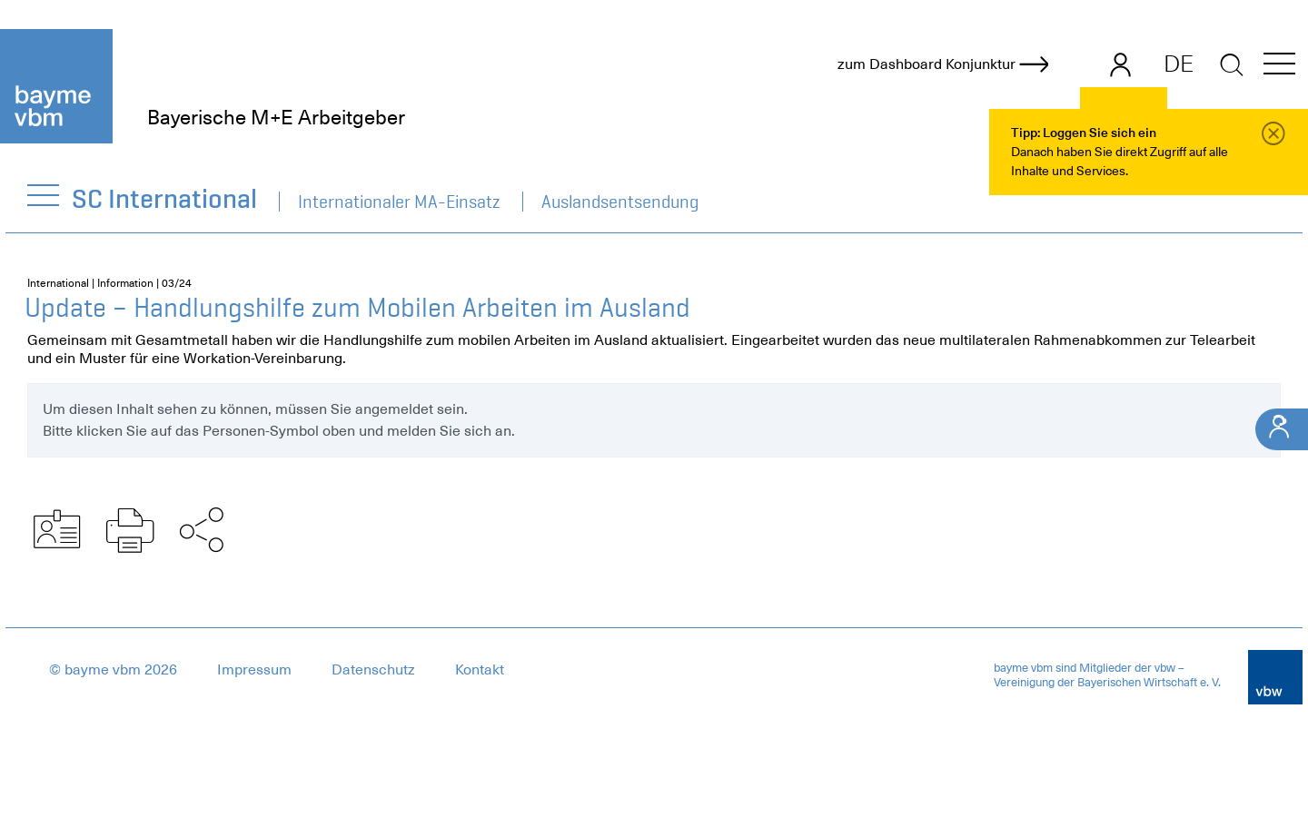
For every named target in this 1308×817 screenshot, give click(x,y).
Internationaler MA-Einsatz (399, 202)
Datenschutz (373, 670)
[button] (1279, 67)
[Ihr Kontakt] (1281, 429)
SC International (165, 198)
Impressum (254, 670)
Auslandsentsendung (620, 202)
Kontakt (479, 670)
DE (1179, 63)
